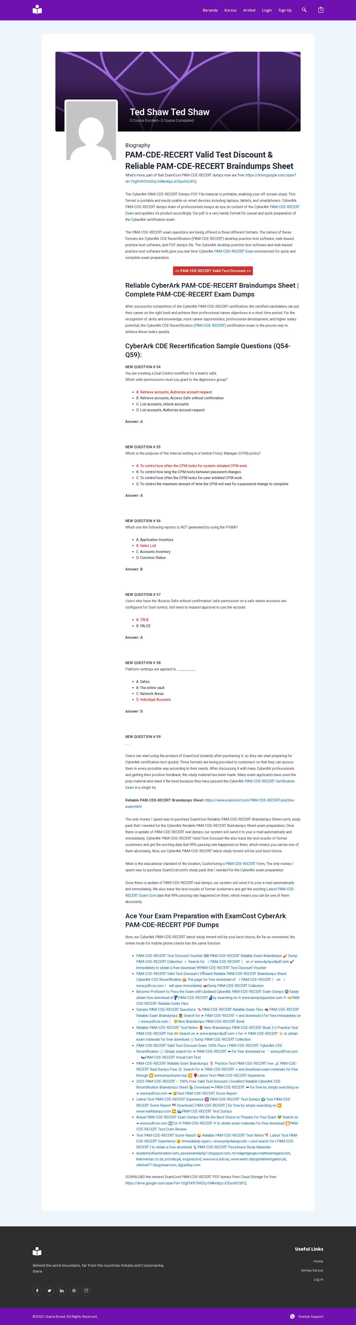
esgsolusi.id (192, 1159)
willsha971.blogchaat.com (156, 1165)
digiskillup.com (191, 1165)
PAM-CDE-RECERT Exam (234, 251)
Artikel (249, 10)
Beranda (210, 10)
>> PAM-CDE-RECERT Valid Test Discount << (213, 271)
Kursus (231, 10)
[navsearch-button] (304, 10)
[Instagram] (86, 1290)
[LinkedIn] (61, 1290)
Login (267, 10)
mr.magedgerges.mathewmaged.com (261, 1153)
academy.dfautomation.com (157, 1153)
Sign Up (285, 10)
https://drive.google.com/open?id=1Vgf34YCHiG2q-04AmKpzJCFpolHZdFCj (186, 1183)
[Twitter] (49, 1290)
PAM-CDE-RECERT (210, 325)
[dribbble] (74, 1290)
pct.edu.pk (173, 1159)
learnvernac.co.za (149, 1159)
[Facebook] (37, 1290)
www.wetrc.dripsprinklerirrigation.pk (260, 1159)
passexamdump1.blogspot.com (206, 1153)
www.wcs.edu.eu (217, 1159)
